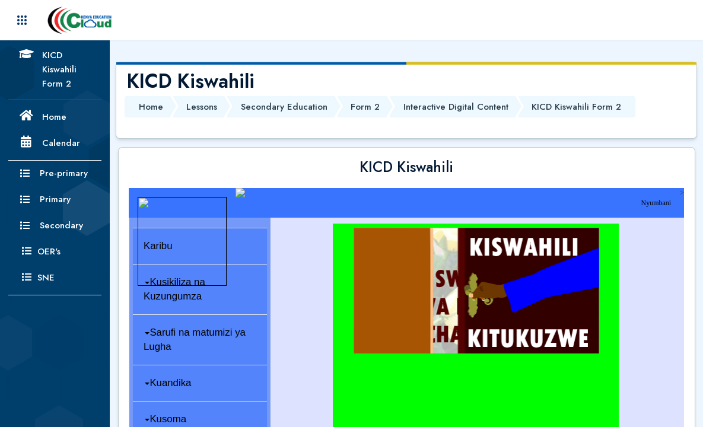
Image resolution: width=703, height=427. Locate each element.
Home (151, 106)
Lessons (201, 106)
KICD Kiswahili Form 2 (576, 106)
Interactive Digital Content (455, 106)
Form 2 (365, 106)
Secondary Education (284, 106)
